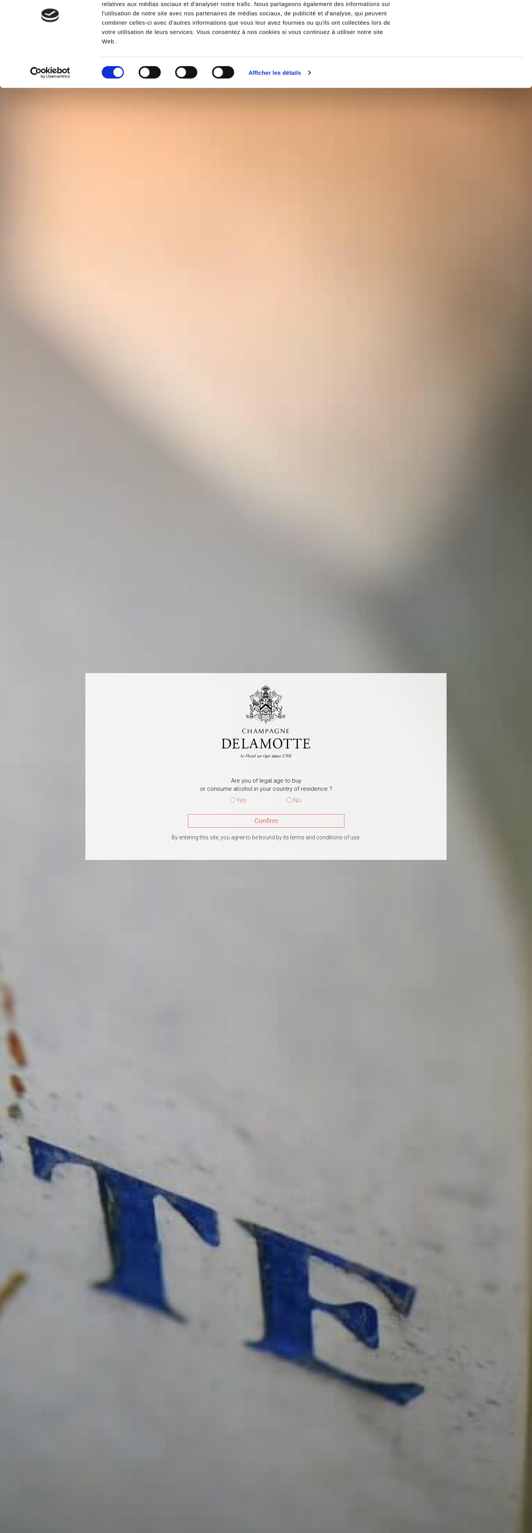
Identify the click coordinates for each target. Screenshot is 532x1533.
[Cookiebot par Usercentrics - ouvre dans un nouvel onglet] (50, 106)
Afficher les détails (275, 106)
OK (467, 20)
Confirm (266, 821)
